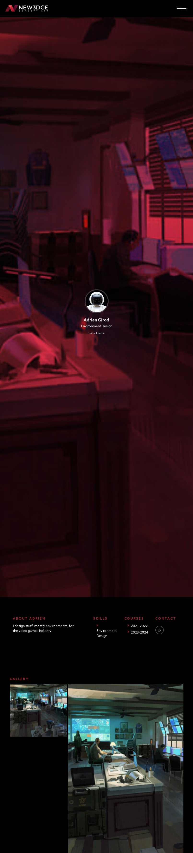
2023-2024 (139, 632)
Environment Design (107, 633)
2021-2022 (139, 625)
